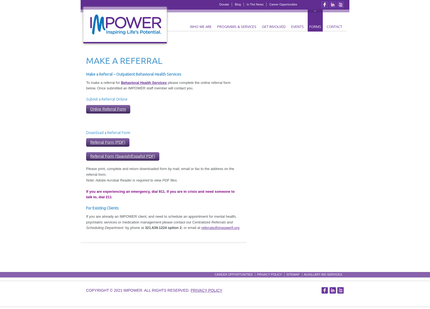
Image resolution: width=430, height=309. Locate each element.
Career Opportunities (283, 4)
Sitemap (292, 274)
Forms (315, 26)
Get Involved (274, 26)
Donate (224, 4)
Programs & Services (236, 26)
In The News (255, 4)
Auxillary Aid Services (323, 274)
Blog (238, 4)
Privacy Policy (269, 274)
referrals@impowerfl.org (220, 228)
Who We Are (201, 26)
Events (297, 26)
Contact (334, 26)
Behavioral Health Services (144, 83)
